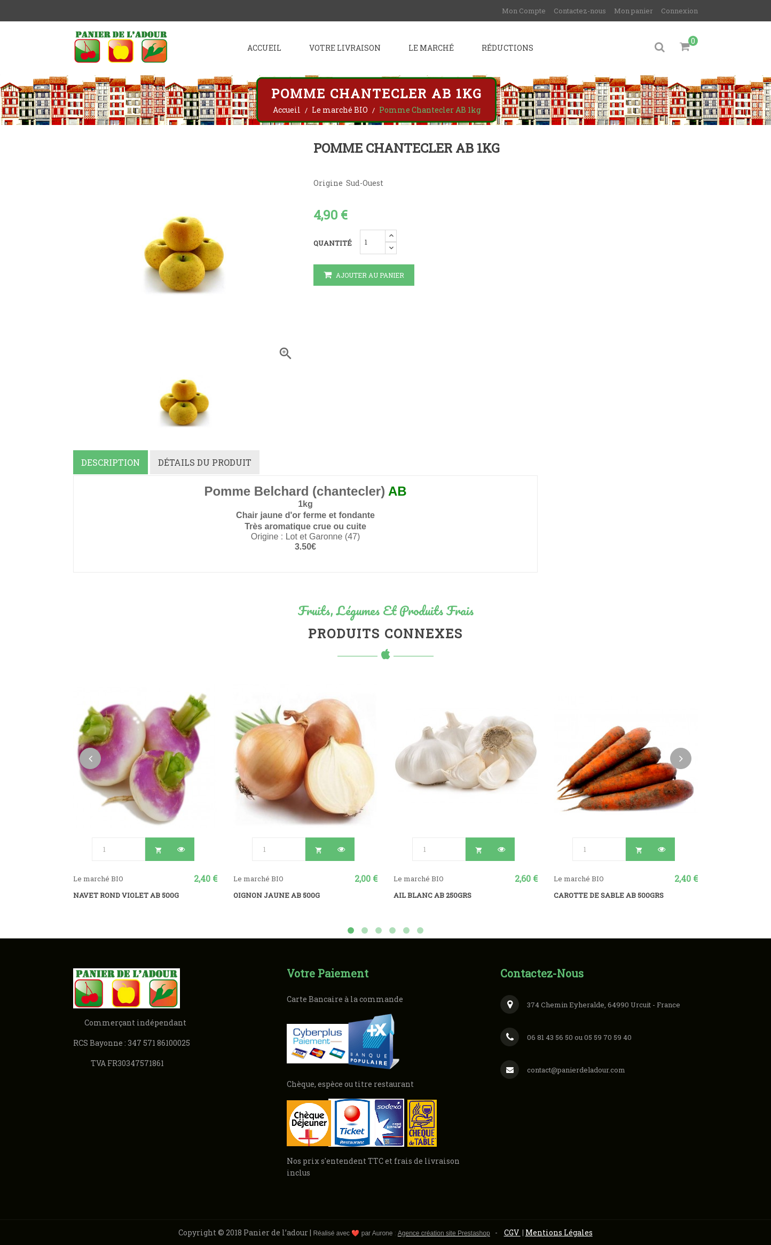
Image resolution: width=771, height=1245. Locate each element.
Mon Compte (524, 10)
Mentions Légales (559, 1231)
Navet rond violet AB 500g (126, 894)
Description (110, 462)
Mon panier (633, 10)
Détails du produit (205, 462)
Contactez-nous (580, 10)
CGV (512, 1231)
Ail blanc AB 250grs (432, 894)
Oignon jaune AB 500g (276, 894)
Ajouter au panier (364, 275)
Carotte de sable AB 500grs (609, 894)
